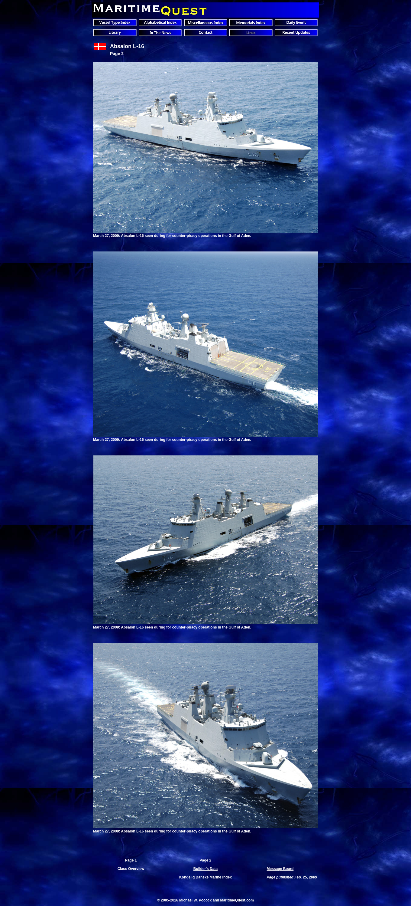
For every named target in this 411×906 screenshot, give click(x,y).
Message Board (280, 869)
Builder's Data (205, 869)
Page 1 (131, 860)
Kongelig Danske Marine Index (205, 877)
